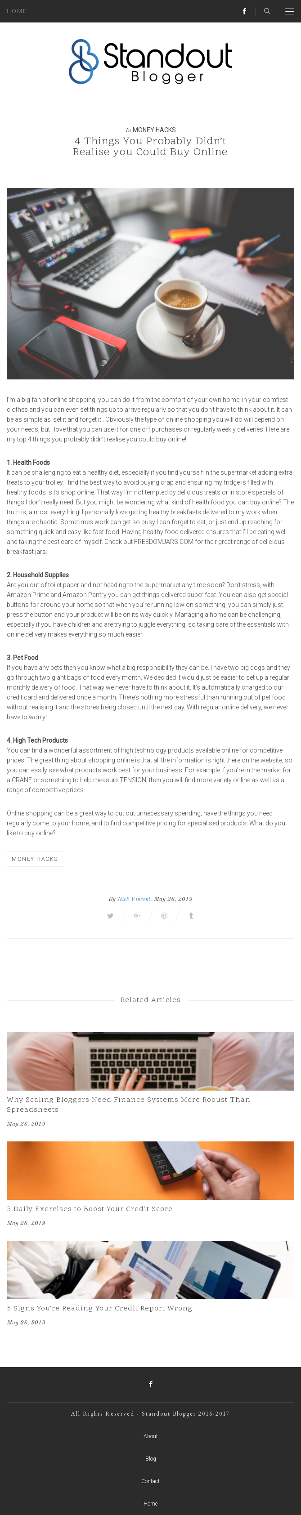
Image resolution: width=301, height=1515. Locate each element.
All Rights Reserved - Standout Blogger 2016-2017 (150, 1413)
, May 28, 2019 (171, 899)
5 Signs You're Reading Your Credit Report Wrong (100, 1309)
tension (133, 780)
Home (17, 11)
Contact (150, 1481)
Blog (150, 1459)
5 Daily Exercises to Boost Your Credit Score (90, 1209)
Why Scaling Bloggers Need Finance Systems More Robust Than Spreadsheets (129, 1105)
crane (22, 780)
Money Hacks (154, 130)
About (151, 1436)
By (112, 899)
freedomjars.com (163, 541)
